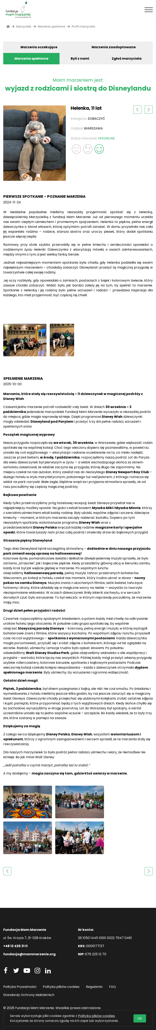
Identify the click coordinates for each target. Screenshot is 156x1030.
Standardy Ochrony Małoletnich (28, 995)
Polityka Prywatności (19, 986)
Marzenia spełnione (31, 58)
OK (140, 1018)
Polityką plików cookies (96, 1016)
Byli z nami (80, 58)
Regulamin (94, 986)
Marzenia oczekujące (39, 47)
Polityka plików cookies (61, 986)
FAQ (112, 986)
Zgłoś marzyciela (127, 58)
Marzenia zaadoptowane (114, 47)
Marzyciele (23, 26)
